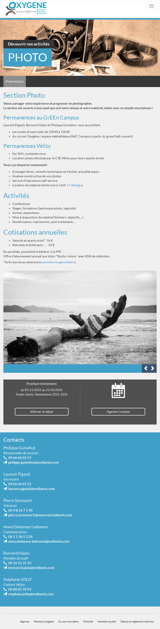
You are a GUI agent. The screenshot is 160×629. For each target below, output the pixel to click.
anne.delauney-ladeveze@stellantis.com (38, 541)
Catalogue (76, 185)
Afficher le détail (41, 411)
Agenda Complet (118, 411)
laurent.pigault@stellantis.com (31, 489)
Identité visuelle (107, 621)
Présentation (15, 81)
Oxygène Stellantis (65, 262)
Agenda (24, 621)
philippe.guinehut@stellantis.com (33, 462)
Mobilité (88, 621)
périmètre (48, 262)
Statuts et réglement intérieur (137, 621)
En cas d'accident (68, 621)
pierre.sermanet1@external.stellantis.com (40, 515)
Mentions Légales (44, 621)
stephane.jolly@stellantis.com (31, 594)
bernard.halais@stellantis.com (31, 568)
